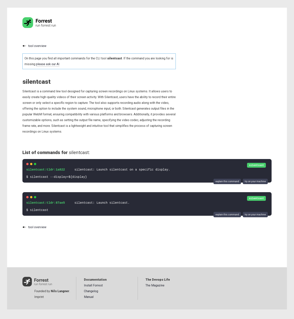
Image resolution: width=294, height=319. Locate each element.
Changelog (91, 291)
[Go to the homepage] (46, 27)
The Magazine (154, 285)
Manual (89, 297)
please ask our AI (47, 64)
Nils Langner (60, 291)
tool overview (37, 46)
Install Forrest (93, 285)
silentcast (256, 165)
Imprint (39, 297)
